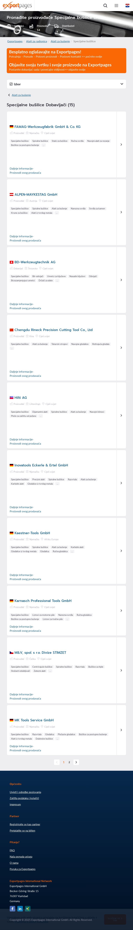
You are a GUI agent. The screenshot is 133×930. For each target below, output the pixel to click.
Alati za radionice (36, 41)
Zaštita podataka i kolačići (24, 798)
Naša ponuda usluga (21, 856)
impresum (15, 804)
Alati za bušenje (60, 41)
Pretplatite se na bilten (22, 830)
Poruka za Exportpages (23, 869)
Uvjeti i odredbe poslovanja (25, 792)
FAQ (12, 850)
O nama (14, 862)
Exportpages (15, 41)
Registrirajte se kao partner (25, 824)
